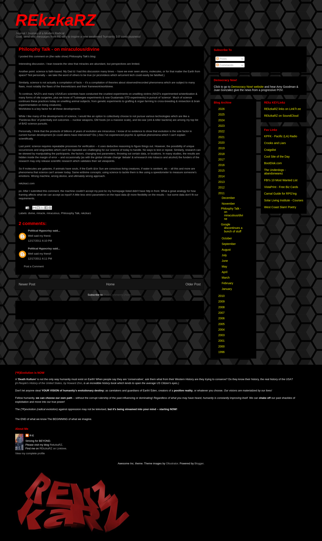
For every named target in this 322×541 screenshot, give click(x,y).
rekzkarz (86, 213)
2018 (221, 154)
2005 (221, 324)
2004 (221, 329)
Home (110, 284)
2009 (221, 301)
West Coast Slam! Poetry (280, 207)
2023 (221, 125)
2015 (221, 170)
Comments (224, 65)
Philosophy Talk (70, 213)
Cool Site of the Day (277, 156)
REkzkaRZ (55, 20)
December (229, 198)
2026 (221, 109)
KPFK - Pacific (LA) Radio (280, 136)
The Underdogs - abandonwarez (275, 171)
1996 (221, 352)
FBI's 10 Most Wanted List (280, 180)
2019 (221, 148)
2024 (221, 120)
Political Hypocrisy (40, 230)
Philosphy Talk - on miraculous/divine (232, 213)
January (227, 289)
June (225, 260)
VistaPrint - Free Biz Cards (281, 187)
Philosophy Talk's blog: (82, 56)
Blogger (199, 463)
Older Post (193, 284)
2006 (221, 318)
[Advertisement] (67, 308)
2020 (221, 142)
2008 (221, 307)
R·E (32, 435)
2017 (221, 159)
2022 (221, 131)
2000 (221, 346)
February (228, 283)
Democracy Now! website (247, 86)
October (227, 238)
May (225, 266)
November (229, 203)
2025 (221, 114)
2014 (221, 176)
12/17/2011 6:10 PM (40, 240)
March (226, 277)
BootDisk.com (273, 163)
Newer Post (27, 284)
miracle (41, 213)
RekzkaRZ (56, 444)
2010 (221, 296)
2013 (221, 181)
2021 (221, 137)
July (225, 255)
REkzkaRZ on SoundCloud (281, 115)
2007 (221, 312)
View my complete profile (30, 453)
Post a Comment (34, 266)
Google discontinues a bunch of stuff (232, 228)
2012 (221, 187)
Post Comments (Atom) (118, 294)
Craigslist (270, 149)
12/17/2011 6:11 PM (40, 258)
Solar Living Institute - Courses (283, 200)
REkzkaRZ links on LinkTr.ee (282, 109)
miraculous (53, 213)
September (229, 244)
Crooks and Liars (275, 143)
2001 (221, 340)
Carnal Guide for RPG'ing (280, 193)
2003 (221, 335)
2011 (221, 193)
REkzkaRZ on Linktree (52, 448)
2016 (221, 165)
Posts (221, 58)
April (225, 272)
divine (31, 213)
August (226, 249)
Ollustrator (172, 463)
